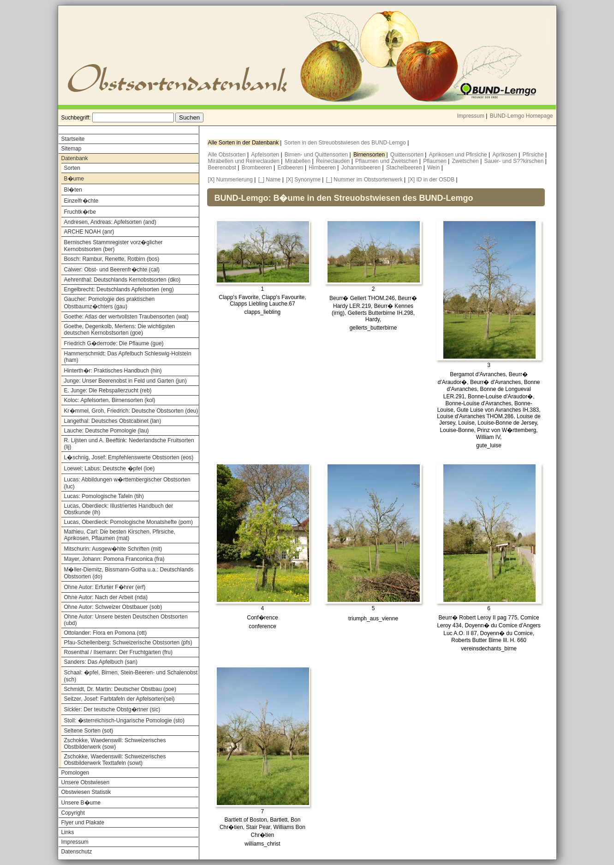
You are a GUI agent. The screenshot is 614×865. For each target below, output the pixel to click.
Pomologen (75, 772)
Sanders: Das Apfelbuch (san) (100, 662)
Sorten (72, 168)
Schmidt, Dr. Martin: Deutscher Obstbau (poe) (120, 689)
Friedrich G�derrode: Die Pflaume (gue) (114, 343)
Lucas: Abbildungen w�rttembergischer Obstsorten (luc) (127, 483)
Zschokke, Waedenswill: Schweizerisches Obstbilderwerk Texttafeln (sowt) (115, 759)
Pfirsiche (534, 154)
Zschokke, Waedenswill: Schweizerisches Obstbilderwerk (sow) (115, 743)
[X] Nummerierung (230, 179)
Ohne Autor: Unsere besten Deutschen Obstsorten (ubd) (126, 619)
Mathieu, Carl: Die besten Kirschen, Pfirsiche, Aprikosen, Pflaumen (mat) (119, 535)
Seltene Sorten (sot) (88, 730)
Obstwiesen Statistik (86, 792)
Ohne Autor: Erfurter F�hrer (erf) (105, 587)
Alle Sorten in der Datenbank (244, 142)
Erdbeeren (291, 167)
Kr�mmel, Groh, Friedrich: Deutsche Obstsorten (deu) (131, 411)
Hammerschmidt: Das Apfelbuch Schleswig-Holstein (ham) (127, 356)
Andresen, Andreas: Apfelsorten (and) (110, 222)
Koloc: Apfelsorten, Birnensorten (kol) (109, 400)
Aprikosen (506, 154)
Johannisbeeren (361, 167)
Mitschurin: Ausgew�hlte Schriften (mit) (113, 549)
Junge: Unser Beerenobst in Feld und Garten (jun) (125, 381)
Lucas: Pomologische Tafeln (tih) (104, 496)
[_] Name (269, 179)
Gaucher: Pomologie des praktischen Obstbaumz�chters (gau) (109, 303)
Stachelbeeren (404, 167)
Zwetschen (466, 161)
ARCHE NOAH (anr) (89, 231)
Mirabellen (298, 161)
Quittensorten (407, 154)
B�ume (74, 178)
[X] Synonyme (303, 179)
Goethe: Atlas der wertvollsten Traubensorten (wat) (126, 316)
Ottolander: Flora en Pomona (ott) (105, 633)
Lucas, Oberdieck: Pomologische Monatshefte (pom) (128, 522)
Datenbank (74, 158)
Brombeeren (258, 167)
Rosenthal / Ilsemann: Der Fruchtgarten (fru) (118, 652)
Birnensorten (369, 154)
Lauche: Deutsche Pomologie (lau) (106, 430)
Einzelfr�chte (81, 201)
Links (67, 832)
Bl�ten (73, 189)
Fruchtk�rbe (80, 212)
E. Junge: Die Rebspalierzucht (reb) (108, 390)
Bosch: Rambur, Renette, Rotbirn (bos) (112, 259)
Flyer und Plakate (82, 822)
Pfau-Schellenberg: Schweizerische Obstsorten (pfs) (128, 642)
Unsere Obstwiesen (85, 782)
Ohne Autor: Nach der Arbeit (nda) (106, 597)
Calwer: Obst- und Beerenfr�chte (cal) (112, 269)
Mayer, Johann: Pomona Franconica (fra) (114, 559)
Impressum (470, 116)
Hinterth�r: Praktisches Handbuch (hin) (113, 370)
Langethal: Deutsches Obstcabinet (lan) (112, 421)
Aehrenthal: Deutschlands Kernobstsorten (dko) (122, 279)
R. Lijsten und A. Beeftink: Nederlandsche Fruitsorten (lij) (129, 443)
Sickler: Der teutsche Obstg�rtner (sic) (112, 709)
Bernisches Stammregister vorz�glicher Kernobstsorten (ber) (113, 245)
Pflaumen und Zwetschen (387, 161)
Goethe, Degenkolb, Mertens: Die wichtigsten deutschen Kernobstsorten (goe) (119, 329)
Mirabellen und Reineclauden (244, 161)
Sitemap (71, 148)
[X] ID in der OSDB (431, 179)
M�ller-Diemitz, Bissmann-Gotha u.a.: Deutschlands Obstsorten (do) (129, 573)
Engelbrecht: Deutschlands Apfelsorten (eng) (119, 289)
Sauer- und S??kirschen (514, 161)
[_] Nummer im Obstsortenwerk (364, 179)
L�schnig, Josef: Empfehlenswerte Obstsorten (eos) (129, 457)
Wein (434, 167)
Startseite (73, 139)
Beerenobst (223, 167)
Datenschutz (76, 851)
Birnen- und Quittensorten (317, 154)
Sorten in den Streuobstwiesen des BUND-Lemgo (345, 142)
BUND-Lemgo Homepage (521, 116)
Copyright (73, 813)
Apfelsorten (265, 154)
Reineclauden (334, 161)
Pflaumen (435, 161)
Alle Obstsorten (227, 154)
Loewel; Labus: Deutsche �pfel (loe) (109, 468)
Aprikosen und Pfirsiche (459, 154)
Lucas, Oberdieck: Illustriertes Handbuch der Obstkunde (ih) (118, 509)
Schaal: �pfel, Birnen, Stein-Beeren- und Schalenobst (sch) (131, 676)
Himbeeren (323, 167)
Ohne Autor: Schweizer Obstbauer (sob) (113, 607)
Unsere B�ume (81, 802)
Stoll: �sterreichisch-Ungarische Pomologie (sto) (124, 720)
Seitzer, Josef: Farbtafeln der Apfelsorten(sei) (119, 699)
